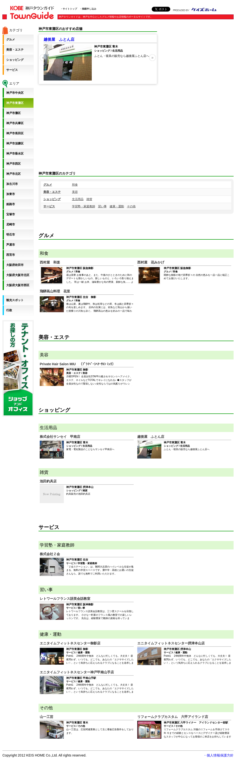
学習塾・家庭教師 (83, 206)
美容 (75, 192)
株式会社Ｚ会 (50, 554)
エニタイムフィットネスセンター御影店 (70, 643)
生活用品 (78, 199)
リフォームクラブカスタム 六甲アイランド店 (172, 717)
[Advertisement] (216, 99)
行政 (9, 310)
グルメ (47, 184)
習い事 (102, 206)
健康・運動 (117, 206)
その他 (131, 206)
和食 (75, 184)
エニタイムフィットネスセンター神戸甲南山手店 (77, 672)
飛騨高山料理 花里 (55, 291)
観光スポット (15, 300)
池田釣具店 (48, 481)
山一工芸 (46, 717)
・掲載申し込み (87, 8)
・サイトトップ (68, 8)
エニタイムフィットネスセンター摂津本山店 (171, 643)
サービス (49, 206)
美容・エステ (52, 192)
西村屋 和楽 (50, 262)
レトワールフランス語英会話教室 (65, 599)
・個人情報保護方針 (218, 755)
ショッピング (52, 199)
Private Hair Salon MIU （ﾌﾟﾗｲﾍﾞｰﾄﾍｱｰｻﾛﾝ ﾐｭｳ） (77, 364)
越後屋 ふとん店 (59, 39)
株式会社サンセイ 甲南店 (60, 437)
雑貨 (89, 199)
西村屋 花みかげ (150, 262)
